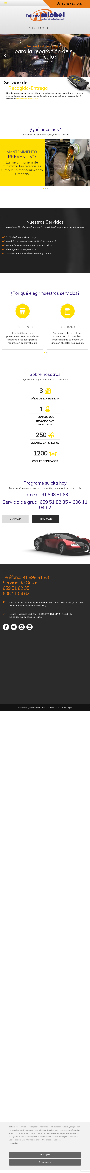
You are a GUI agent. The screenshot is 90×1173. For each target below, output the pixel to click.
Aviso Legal (67, 707)
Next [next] (85, 56)
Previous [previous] (5, 56)
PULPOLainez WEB (50, 707)
